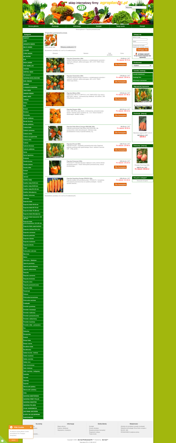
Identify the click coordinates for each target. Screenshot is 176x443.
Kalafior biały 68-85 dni (30, 186)
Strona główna (33, 26)
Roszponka (27, 334)
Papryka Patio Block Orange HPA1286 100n (81, 126)
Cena (122, 53)
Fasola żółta (27, 167)
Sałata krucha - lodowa (30, 352)
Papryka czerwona (29, 275)
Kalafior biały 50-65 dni (30, 183)
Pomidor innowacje (29, 309)
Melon (25, 257)
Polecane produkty (31, 428)
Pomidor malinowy (29, 312)
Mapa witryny (62, 426)
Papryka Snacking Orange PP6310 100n (79, 178)
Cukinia (25, 143)
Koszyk (142, 26)
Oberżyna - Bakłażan (30, 260)
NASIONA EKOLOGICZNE (31, 78)
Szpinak (25, 383)
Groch (25, 173)
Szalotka (26, 374)
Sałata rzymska (28, 359)
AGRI (25, 41)
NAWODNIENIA (28, 417)
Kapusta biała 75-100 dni (31, 210)
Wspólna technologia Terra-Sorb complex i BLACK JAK (133, 429)
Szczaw (25, 377)
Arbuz (25, 102)
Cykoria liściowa (28, 146)
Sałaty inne (26, 362)
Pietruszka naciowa (29, 300)
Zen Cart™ (105, 440)
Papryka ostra (27, 282)
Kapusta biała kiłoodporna (31, 214)
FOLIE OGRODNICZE (30, 408)
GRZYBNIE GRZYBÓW (30, 411)
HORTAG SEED (28, 72)
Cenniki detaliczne (139, 74)
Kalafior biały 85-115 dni (31, 189)
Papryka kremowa (29, 278)
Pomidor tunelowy (29, 322)
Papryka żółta (27, 288)
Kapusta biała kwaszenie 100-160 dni (32, 217)
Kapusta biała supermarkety (32, 226)
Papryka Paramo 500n (74, 109)
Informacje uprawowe (140, 80)
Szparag (26, 380)
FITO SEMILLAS (28, 66)
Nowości (28, 432)
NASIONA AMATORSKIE (31, 396)
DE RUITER (27, 56)
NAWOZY (26, 38)
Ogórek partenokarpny (30, 266)
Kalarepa (26, 198)
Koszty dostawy (94, 428)
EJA (24, 59)
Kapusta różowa (28, 238)
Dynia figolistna (28, 155)
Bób (24, 106)
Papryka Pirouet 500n (74, 144)
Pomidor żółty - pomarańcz (32, 325)
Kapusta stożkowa (29, 241)
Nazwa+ (86, 53)
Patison (25, 294)
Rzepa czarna (27, 343)
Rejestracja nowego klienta (140, 47)
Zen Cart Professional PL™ (86, 440)
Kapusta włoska (28, 245)
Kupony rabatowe (63, 428)
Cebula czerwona (28, 130)
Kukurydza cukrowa (29, 251)
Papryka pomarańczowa (31, 285)
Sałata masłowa (28, 356)
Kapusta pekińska (29, 235)
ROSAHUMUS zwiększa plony (130, 432)
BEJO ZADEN (27, 47)
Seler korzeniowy (28, 365)
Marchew (26, 254)
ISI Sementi (27, 75)
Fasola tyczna (27, 161)
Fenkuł (25, 170)
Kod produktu (109, 54)
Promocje (55, 26)
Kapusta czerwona (29, 232)
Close (31, 427)
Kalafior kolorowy (29, 195)
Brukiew (26, 112)
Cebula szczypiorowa (30, 136)
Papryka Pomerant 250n (74, 161)
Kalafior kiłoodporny (29, 192)
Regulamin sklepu (94, 432)
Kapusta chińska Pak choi (31, 229)
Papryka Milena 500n (73, 93)
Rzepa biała (27, 340)
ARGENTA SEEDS (29, 44)
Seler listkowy (27, 368)
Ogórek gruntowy (28, 263)
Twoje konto (120, 26)
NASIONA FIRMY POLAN (31, 399)
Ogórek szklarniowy (29, 269)
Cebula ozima (27, 133)
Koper (25, 248)
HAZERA (26, 69)
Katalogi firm (137, 77)
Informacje (77, 26)
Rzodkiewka (27, 349)
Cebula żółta (27, 139)
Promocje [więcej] (140, 113)
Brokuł (25, 109)
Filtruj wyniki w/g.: (50, 47)
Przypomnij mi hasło (138, 45)
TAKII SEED (27, 90)
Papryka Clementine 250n (75, 76)
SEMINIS (26, 84)
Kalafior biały (27, 180)
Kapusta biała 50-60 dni (30, 204)
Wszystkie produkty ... (32, 434)
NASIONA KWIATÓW (30, 402)
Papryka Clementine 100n (75, 58)
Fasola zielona (28, 164)
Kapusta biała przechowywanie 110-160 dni (32, 222)
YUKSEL (26, 99)
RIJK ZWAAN (27, 81)
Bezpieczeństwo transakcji (97, 430)
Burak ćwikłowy (28, 118)
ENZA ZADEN (27, 62)
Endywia (26, 158)
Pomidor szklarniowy (30, 319)
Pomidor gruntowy (29, 306)
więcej (13, 440)
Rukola (25, 337)
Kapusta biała (27, 201)
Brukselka (26, 115)
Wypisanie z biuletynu (64, 430)
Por (24, 328)
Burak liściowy (28, 121)
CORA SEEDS (27, 53)
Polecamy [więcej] (140, 146)
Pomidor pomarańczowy (31, 315)
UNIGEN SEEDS (28, 93)
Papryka (26, 272)
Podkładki (26, 303)
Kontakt (99, 26)
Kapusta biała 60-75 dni (30, 207)
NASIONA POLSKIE (29, 405)
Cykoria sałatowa (28, 149)
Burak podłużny (28, 124)
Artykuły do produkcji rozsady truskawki (133, 426)
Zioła (25, 393)
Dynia (25, 152)
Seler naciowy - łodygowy (31, 371)
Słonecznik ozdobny (29, 389)
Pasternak (26, 291)
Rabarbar (26, 331)
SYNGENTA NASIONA (30, 87)
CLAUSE (26, 50)
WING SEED (27, 96)
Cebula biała (27, 127)
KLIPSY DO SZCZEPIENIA (31, 414)
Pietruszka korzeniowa (30, 297)
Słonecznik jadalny (29, 386)
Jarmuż (25, 176)
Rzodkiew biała (28, 346)
